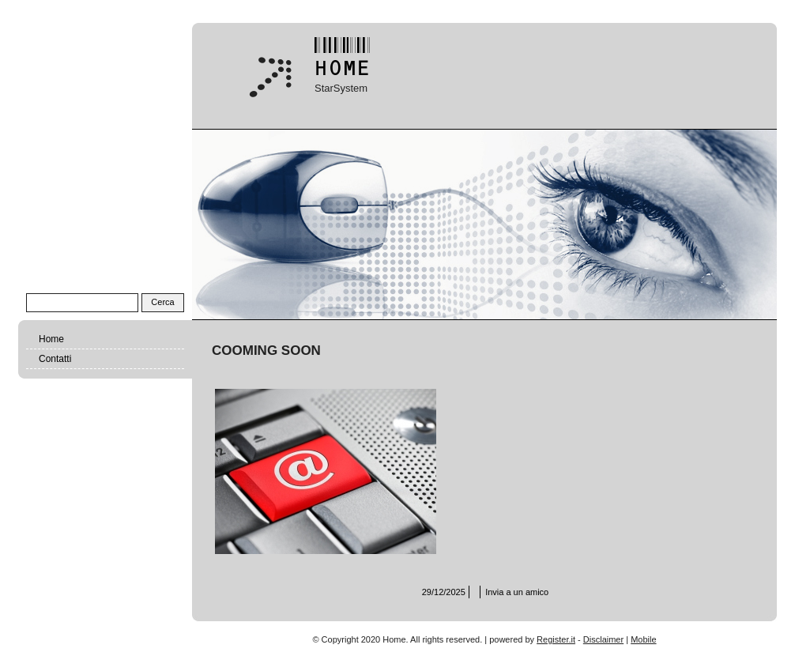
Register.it (556, 639)
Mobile (643, 639)
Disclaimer (603, 639)
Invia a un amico (516, 592)
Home (51, 339)
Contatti (55, 358)
